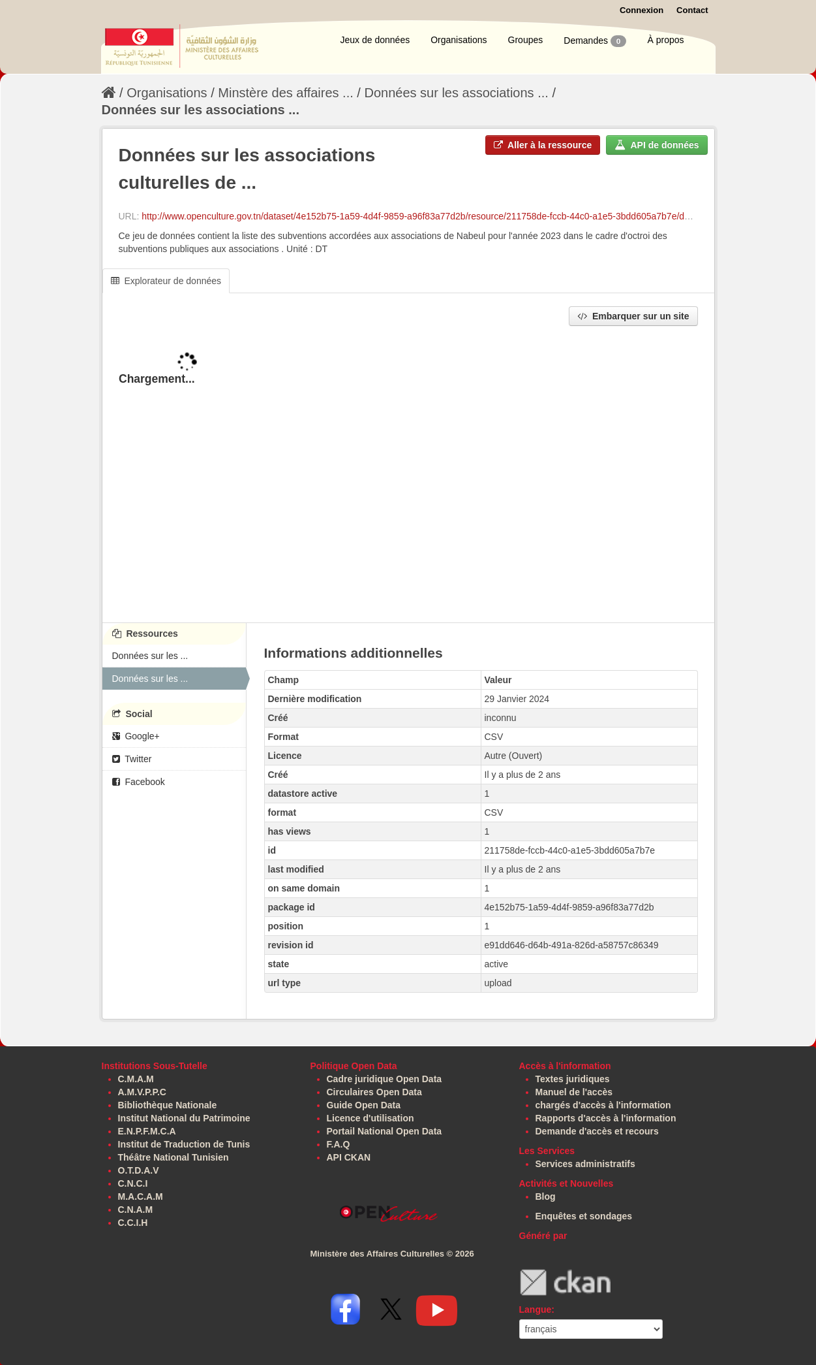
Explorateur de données (166, 281)
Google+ (136, 736)
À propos (665, 40)
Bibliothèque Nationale (167, 1105)
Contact (692, 10)
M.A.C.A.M (140, 1196)
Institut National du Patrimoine (184, 1118)
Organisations (459, 40)
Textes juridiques (573, 1079)
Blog (546, 1196)
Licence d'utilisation (370, 1118)
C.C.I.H (133, 1222)
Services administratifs (585, 1164)
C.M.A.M (136, 1079)
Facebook (138, 782)
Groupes (525, 40)
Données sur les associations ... (456, 93)
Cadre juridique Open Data (384, 1079)
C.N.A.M (135, 1209)
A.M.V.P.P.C (142, 1092)
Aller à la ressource (543, 145)
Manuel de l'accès (574, 1092)
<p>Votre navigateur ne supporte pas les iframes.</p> (408, 475)
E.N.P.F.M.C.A (147, 1131)
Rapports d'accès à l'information (606, 1118)
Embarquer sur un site (633, 316)
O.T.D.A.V (138, 1170)
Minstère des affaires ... (286, 93)
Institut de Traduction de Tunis (184, 1144)
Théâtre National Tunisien (173, 1157)
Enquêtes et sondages (584, 1216)
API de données (656, 145)
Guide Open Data (364, 1105)
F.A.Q (338, 1144)
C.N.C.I (133, 1183)
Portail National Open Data (384, 1131)
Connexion (641, 10)
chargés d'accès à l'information (603, 1105)
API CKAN (349, 1157)
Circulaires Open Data (374, 1092)
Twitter (132, 759)
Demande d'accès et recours (597, 1131)
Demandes (595, 41)
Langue (535, 1309)
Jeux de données (375, 40)
